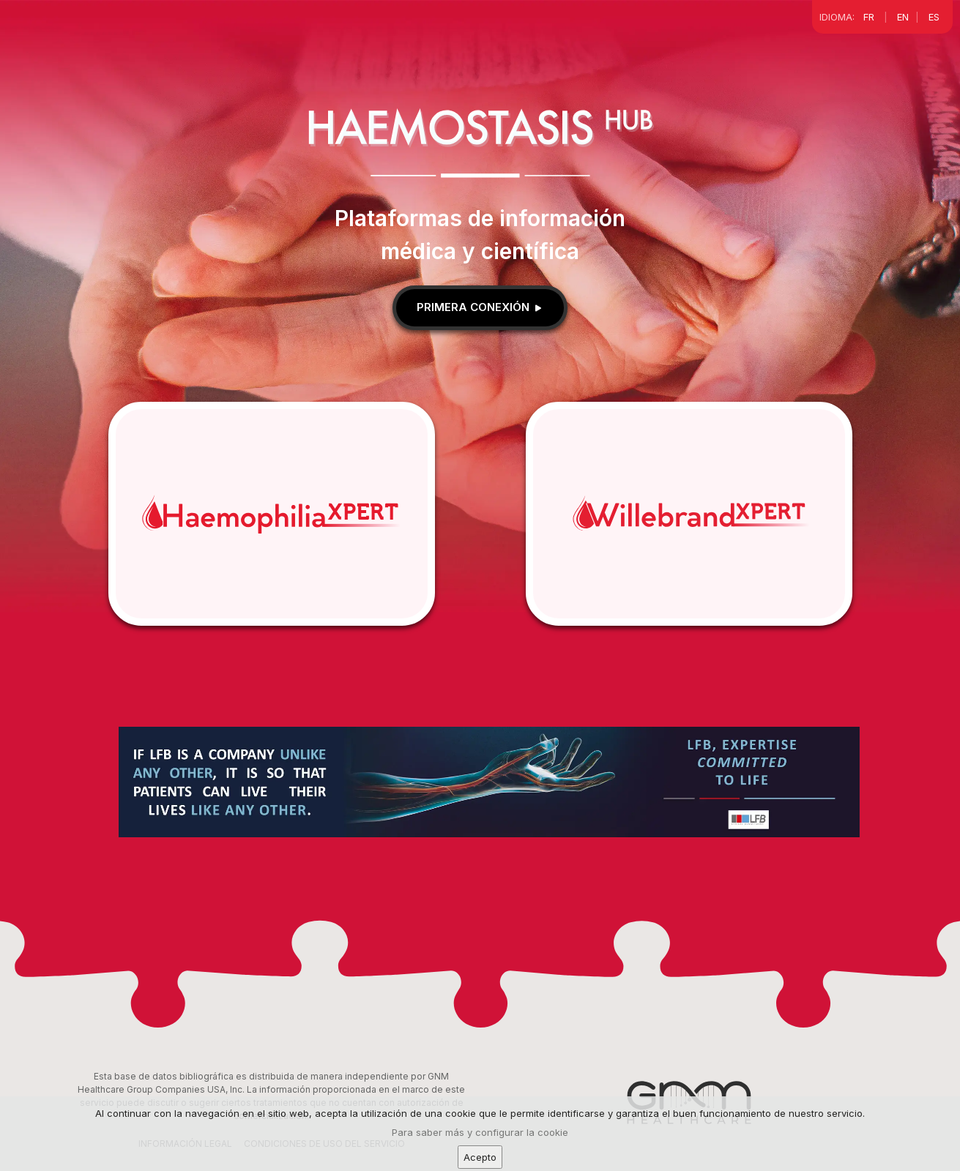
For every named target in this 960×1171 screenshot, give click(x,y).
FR (868, 17)
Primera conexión (480, 307)
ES (934, 17)
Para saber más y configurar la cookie (480, 1152)
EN (903, 17)
